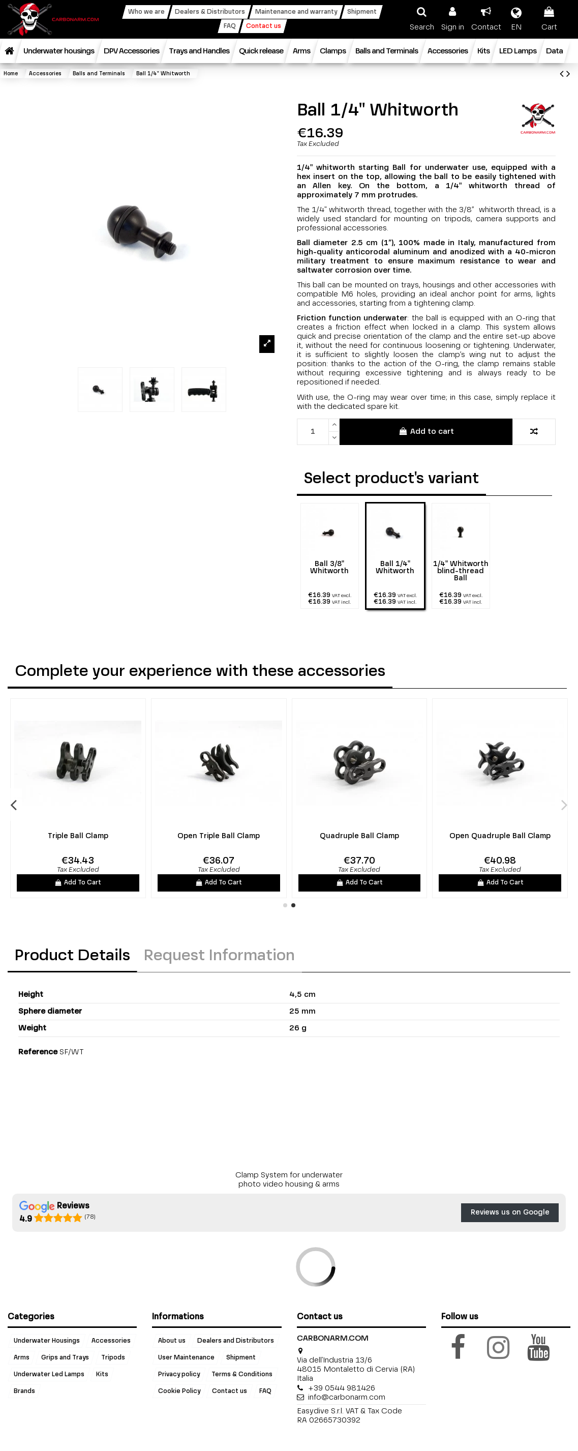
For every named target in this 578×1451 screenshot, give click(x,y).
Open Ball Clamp (130, 836)
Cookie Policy (179, 1391)
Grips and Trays (65, 1358)
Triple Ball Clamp (411, 836)
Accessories (111, 1341)
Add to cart (426, 431)
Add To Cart (129, 883)
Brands (24, 1391)
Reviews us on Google (510, 1212)
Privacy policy (179, 1375)
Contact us (229, 1391)
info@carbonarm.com (346, 1397)
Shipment (241, 1358)
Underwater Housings (47, 1341)
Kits (102, 1375)
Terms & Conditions (241, 1375)
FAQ (265, 1391)
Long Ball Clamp (270, 836)
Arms (21, 1358)
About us (172, 1341)
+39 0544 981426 (341, 1388)
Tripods (113, 1358)
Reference (37, 1052)
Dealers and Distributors (235, 1341)
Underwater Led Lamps (49, 1375)
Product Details (72, 956)
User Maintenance (186, 1358)
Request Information (219, 956)
